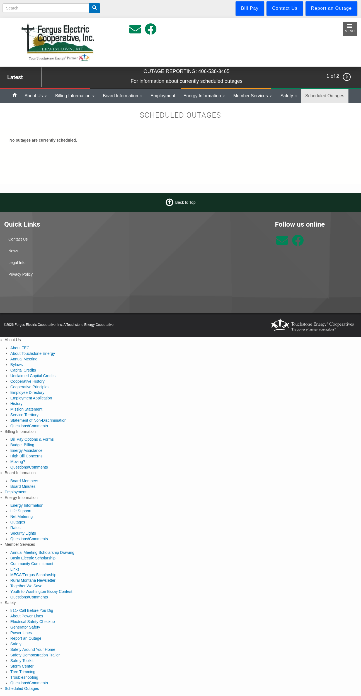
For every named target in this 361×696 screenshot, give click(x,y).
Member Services (252, 95)
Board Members (24, 481)
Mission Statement (26, 409)
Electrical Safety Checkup (32, 621)
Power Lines (21, 632)
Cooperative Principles (29, 387)
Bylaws (16, 364)
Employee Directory (27, 392)
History (16, 403)
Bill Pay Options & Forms (32, 439)
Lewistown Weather (226, 241)
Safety (288, 95)
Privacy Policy (20, 274)
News (13, 251)
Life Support (21, 511)
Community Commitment (31, 563)
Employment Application (31, 398)
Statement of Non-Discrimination (38, 420)
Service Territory (24, 415)
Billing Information (75, 95)
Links (15, 569)
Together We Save (26, 586)
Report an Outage (25, 638)
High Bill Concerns (26, 456)
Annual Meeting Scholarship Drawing (42, 552)
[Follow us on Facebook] (298, 243)
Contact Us (18, 239)
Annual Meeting (23, 359)
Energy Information (204, 95)
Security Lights (23, 533)
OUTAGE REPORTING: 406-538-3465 (186, 71)
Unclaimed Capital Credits (32, 376)
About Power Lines (26, 616)
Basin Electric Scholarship (32, 558)
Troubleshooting (24, 677)
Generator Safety (25, 627)
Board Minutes (22, 486)
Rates (15, 527)
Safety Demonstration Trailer (35, 655)
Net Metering (21, 516)
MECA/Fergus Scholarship (33, 575)
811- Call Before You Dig (31, 610)
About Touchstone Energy (32, 353)
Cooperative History (27, 381)
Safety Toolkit (21, 660)
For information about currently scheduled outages (186, 81)
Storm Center (21, 666)
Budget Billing (22, 445)
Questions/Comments (29, 426)
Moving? (17, 461)
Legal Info (17, 262)
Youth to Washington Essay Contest (41, 591)
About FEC (19, 348)
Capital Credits (23, 370)
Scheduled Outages (324, 95)
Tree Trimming (22, 672)
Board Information (122, 95)
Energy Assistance (26, 450)
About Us (36, 95)
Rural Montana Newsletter (32, 580)
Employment (163, 95)
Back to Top (185, 202)
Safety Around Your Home (32, 649)
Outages (17, 522)
